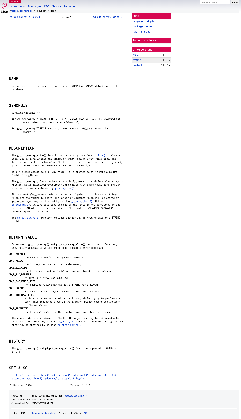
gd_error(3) (65, 321)
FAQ (46, 6)
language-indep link (145, 21)
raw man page (141, 31)
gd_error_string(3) (70, 324)
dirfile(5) (101, 155)
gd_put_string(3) (28, 217)
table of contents (144, 40)
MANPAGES (15, 1)
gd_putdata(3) (21, 204)
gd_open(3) (52, 378)
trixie (136, 55)
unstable (138, 65)
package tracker (142, 26)
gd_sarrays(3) (61, 375)
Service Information (64, 6)
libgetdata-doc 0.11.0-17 (75, 396)
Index (13, 6)
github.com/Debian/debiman (43, 413)
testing (14, 11)
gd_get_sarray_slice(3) (27, 378)
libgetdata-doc (26, 11)
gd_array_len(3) (65, 188)
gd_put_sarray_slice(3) (24, 16)
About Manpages (30, 6)
